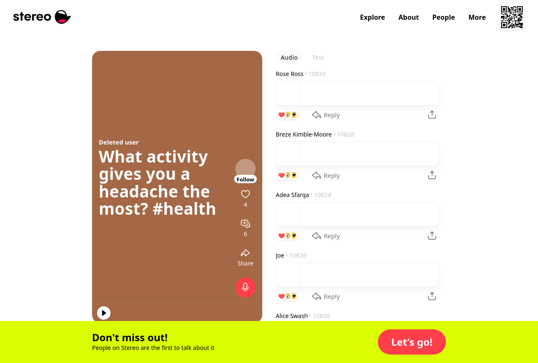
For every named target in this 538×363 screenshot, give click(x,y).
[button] (412, 342)
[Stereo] (42, 17)
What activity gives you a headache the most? (154, 182)
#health (184, 208)
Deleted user (119, 142)
